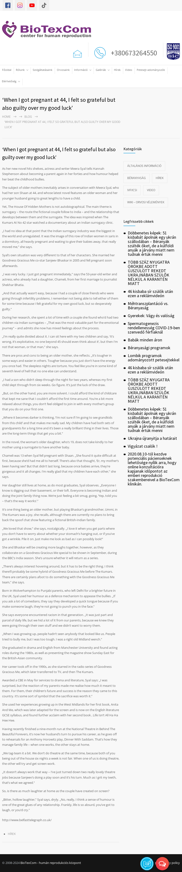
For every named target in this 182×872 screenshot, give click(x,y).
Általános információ (144, 166)
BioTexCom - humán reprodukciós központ (50, 863)
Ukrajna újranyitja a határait (152, 438)
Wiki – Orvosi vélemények (145, 202)
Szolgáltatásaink (42, 70)
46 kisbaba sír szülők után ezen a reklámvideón (150, 293)
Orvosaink (63, 70)
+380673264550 (132, 52)
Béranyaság (136, 178)
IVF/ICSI (132, 190)
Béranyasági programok (149, 347)
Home (6, 117)
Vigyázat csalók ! (143, 446)
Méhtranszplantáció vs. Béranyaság (148, 305)
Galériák (101, 70)
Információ (81, 70)
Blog (28, 117)
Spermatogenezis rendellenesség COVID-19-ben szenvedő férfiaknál (154, 328)
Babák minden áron (145, 340)
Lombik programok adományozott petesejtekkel (153, 358)
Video (128, 70)
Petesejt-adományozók (151, 70)
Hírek (117, 70)
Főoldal (6, 70)
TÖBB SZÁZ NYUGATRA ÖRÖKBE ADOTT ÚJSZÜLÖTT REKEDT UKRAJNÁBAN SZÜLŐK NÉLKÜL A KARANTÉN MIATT (149, 272)
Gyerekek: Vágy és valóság (151, 315)
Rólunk (20, 70)
